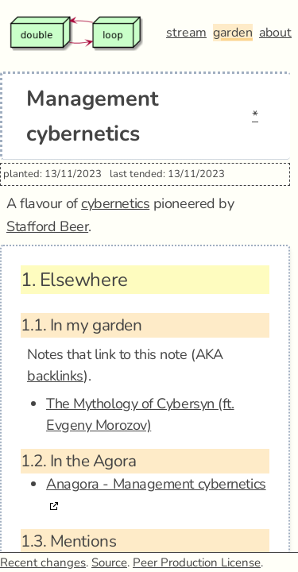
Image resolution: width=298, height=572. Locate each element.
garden (233, 32)
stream (186, 32)
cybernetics (115, 203)
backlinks (55, 375)
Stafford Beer (47, 226)
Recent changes (43, 562)
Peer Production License (197, 562)
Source (109, 562)
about (275, 32)
